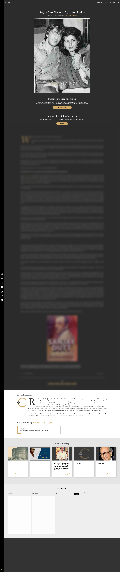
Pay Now (62, 123)
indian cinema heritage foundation (106, 2)
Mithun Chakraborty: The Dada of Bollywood (34, 430)
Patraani (78, 463)
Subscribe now (62, 107)
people (106, 474)
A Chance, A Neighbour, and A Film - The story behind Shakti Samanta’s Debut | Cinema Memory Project (61, 466)
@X (57, 493)
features (7, 2)
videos (40, 474)
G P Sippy (101, 463)
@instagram (11, 493)
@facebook (35, 493)
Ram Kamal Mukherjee (71, 15)
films (84, 474)
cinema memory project (62, 474)
